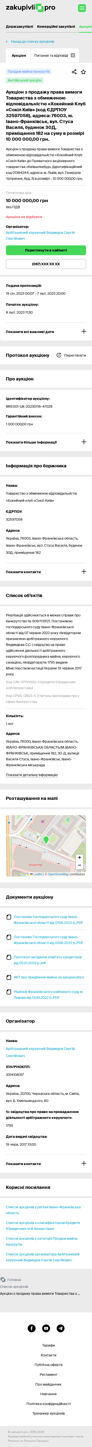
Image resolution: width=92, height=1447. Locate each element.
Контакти (48, 1355)
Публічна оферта (49, 1365)
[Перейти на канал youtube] (46, 1327)
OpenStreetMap (58, 874)
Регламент (48, 1374)
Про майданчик (48, 1384)
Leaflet (36, 874)
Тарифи (48, 1345)
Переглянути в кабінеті (46, 250)
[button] (46, 841)
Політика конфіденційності (48, 1404)
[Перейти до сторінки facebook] (32, 1327)
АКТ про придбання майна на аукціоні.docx (49, 977)
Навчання (48, 1394)
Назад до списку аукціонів (32, 41)
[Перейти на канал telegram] (61, 1327)
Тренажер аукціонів (48, 1413)
